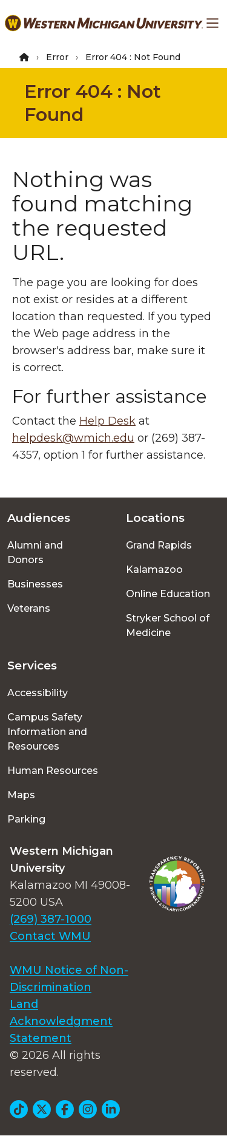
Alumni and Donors (35, 552)
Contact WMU (50, 936)
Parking (26, 819)
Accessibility (37, 693)
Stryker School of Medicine (167, 625)
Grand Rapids (159, 545)
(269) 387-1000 (50, 919)
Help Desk (107, 421)
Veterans (28, 608)
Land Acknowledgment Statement (61, 1021)
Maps (21, 795)
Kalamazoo (154, 569)
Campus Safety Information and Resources (47, 731)
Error (57, 57)
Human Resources (52, 770)
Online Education (168, 594)
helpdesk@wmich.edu (73, 438)
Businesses (35, 584)
